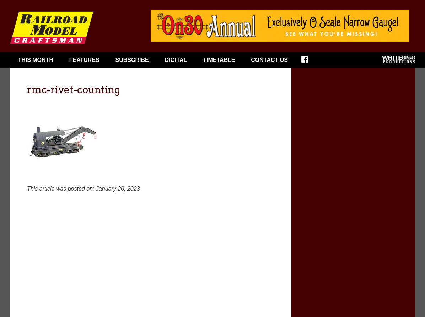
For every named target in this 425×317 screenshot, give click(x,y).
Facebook (309, 61)
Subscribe (132, 60)
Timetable (219, 60)
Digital (176, 60)
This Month (35, 60)
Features (84, 60)
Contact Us (269, 60)
